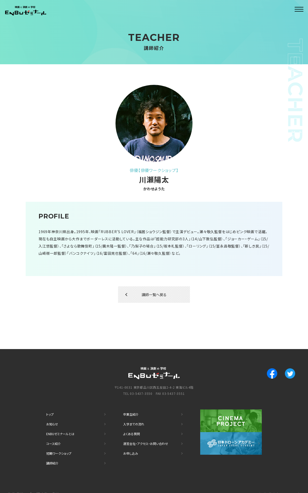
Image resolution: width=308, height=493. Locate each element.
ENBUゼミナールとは (62, 428)
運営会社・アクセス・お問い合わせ (149, 437)
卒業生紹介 (132, 411)
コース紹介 (54, 437)
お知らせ (53, 420)
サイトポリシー (18, 484)
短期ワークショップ (60, 445)
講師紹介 (53, 454)
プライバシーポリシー (51, 484)
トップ (50, 411)
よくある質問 (133, 428)
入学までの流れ (135, 420)
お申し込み (131, 445)
